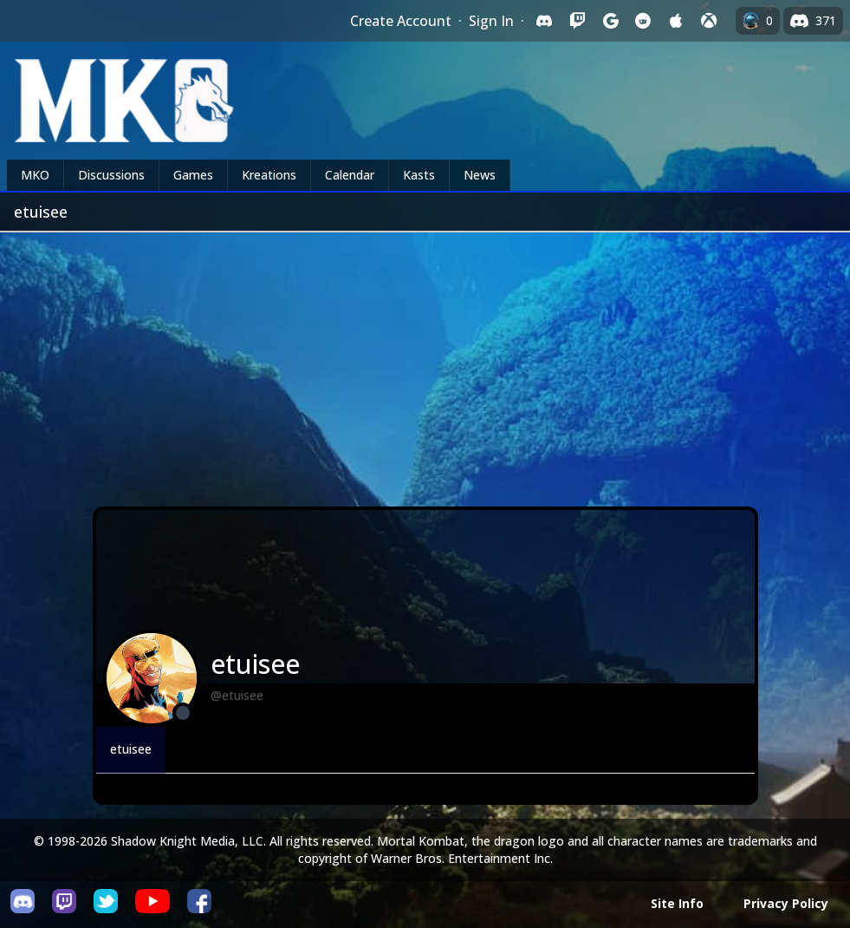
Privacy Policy (785, 903)
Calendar (349, 175)
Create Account (400, 20)
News (480, 175)
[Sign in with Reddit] (643, 21)
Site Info (677, 903)
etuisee (131, 749)
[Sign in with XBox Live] (709, 21)
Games (193, 175)
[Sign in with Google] (610, 21)
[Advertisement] (425, 362)
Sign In (491, 20)
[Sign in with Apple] (676, 21)
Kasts (419, 175)
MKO (35, 175)
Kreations (269, 175)
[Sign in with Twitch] (577, 21)
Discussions (111, 175)
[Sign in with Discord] (544, 21)
